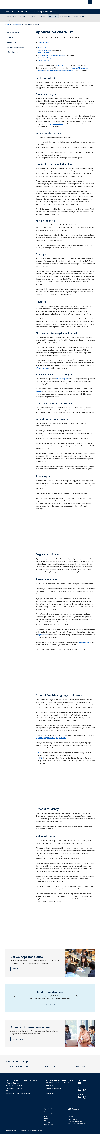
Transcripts (42, 47)
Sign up (16, 969)
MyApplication (43, 635)
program (39, 391)
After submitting (12, 52)
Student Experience (80, 16)
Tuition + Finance (65, 16)
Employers (11, 20)
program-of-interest (56, 124)
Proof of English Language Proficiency (51, 55)
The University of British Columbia (10, 4)
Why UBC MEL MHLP (19, 16)
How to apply (11, 37)
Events (46, 1118)
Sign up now (58, 65)
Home (9, 16)
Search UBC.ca (48, 1124)
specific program (62, 379)
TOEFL (40, 753)
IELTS (40, 758)
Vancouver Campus (73, 1112)
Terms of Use (23, 1130)
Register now (18, 1039)
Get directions (50, 1093)
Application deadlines (14, 32)
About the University (49, 1114)
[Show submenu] (28, 16)
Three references (44, 53)
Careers (46, 1120)
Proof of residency (44, 58)
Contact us (50, 1066)
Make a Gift (47, 1122)
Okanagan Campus (73, 1114)
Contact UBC (47, 1112)
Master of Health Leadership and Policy (59, 71)
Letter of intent (43, 42)
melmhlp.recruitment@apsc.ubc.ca (18, 1093)
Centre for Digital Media (75, 1121)
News (45, 1116)
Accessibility (41, 1130)
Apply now (10, 57)
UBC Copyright (32, 1130)
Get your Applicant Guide (15, 47)
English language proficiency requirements (51, 738)
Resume (41, 45)
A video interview (44, 61)
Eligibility (42, 16)
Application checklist (14, 42)
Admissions (52, 16)
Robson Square (72, 1119)
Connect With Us (23, 20)
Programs (33, 16)
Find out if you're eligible (19, 1066)
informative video (42, 368)
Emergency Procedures (12, 1130)
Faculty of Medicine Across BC (77, 1123)
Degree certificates (44, 50)
